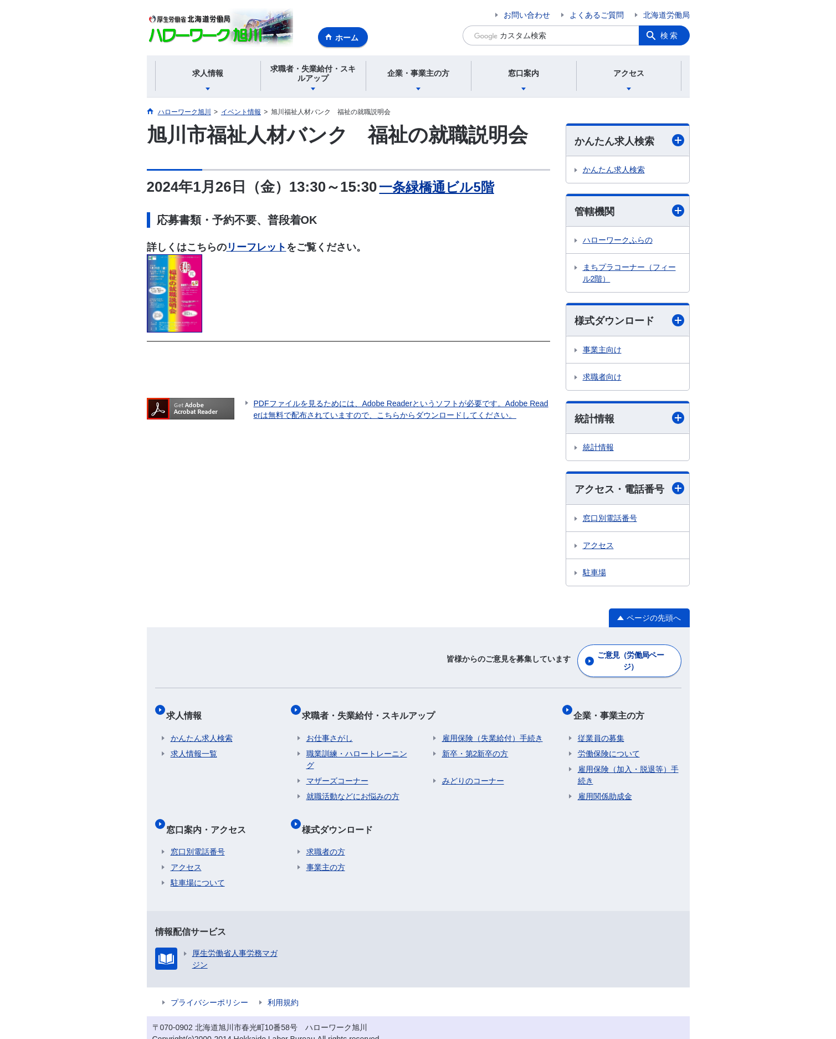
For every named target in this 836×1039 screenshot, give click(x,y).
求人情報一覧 (194, 741)
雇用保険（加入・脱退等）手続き (628, 763)
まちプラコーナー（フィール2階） (629, 273)
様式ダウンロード (629, 320)
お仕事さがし (329, 725)
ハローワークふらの (618, 240)
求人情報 (188, 707)
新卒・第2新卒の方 (475, 741)
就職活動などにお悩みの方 (352, 784)
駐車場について (198, 861)
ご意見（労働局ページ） (631, 658)
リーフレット (256, 247)
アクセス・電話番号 (629, 488)
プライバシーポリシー (209, 981)
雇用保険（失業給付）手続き (492, 725)
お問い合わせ (527, 15)
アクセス (598, 545)
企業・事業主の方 (613, 707)
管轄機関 (629, 210)
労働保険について (609, 741)
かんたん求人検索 (629, 140)
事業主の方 (325, 846)
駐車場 (594, 572)
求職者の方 (325, 830)
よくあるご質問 (597, 15)
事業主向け (602, 349)
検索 (669, 35)
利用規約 (283, 981)
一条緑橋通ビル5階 (441, 186)
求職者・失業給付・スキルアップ (372, 707)
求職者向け (602, 376)
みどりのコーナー (473, 768)
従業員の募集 (601, 725)
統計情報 (629, 418)
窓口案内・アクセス (210, 812)
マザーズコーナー (337, 768)
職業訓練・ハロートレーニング (356, 747)
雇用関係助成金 (605, 784)
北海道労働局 (666, 15)
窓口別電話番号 (610, 518)
